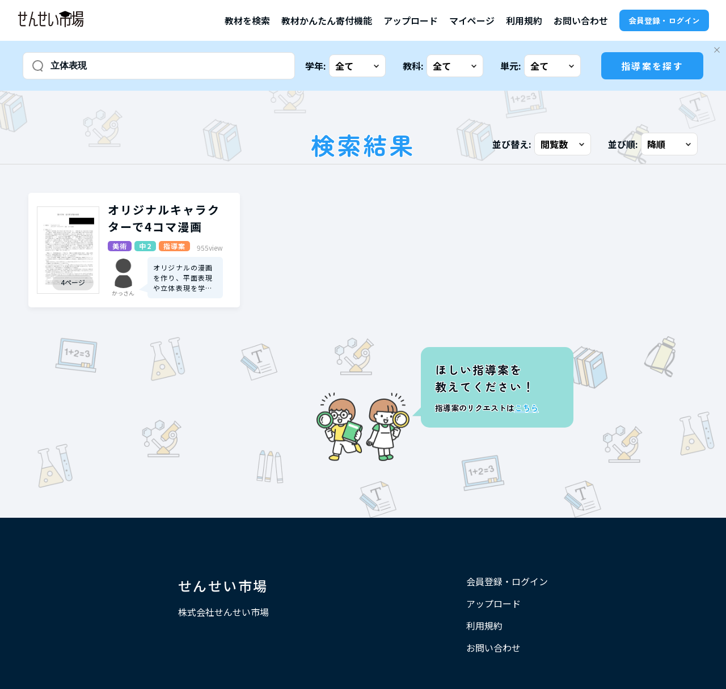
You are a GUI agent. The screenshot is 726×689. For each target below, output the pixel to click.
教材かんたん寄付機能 (326, 20)
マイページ (472, 20)
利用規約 (524, 20)
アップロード (410, 20)
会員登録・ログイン (664, 20)
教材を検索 (247, 20)
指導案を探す (652, 66)
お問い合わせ (581, 20)
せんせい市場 (223, 585)
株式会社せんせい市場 (223, 612)
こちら (526, 407)
